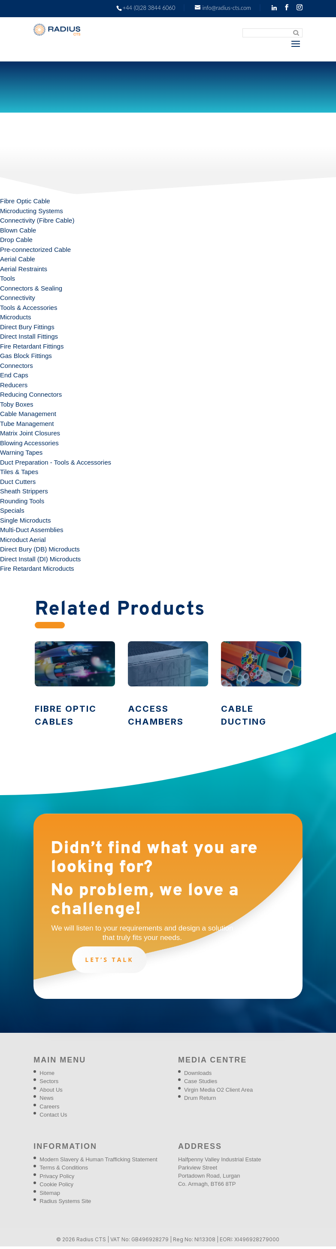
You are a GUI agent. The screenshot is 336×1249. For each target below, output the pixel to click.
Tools (7, 278)
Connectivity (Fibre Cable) (37, 220)
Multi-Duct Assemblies (32, 529)
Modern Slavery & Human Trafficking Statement (98, 1159)
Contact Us (53, 1114)
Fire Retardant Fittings (32, 346)
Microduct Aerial (23, 539)
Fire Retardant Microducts (37, 568)
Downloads (198, 1073)
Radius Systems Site (65, 1201)
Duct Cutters (18, 481)
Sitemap (49, 1193)
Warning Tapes (21, 452)
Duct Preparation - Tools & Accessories (55, 462)
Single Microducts (25, 520)
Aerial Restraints (23, 268)
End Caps (14, 375)
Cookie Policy (56, 1184)
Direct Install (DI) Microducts (40, 559)
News (46, 1098)
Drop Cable (16, 239)
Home (46, 1073)
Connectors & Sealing (31, 288)
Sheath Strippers (24, 491)
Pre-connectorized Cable (35, 249)
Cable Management (28, 413)
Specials (12, 510)
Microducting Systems (31, 210)
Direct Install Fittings (29, 336)
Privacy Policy (56, 1176)
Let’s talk (109, 959)
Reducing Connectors (31, 394)
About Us (50, 1090)
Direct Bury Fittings (27, 327)
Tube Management (27, 423)
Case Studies (200, 1081)
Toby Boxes (16, 404)
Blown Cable (18, 230)
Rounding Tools (22, 501)
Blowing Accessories (29, 443)
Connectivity (17, 297)
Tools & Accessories (28, 307)
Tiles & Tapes (19, 471)
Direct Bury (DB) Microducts (40, 549)
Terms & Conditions (63, 1167)
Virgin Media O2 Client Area (218, 1090)
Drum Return (200, 1098)
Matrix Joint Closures (30, 433)
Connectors (16, 365)
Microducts (15, 317)
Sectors (48, 1081)
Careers (49, 1106)
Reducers (13, 385)
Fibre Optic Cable (25, 201)
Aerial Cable (17, 259)
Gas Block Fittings (26, 355)
